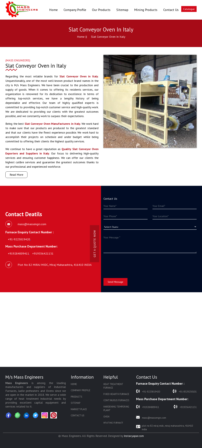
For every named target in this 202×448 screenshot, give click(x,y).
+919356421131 (185, 406)
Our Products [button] (101, 10)
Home (53, 10)
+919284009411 (147, 406)
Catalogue (189, 9)
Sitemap (122, 10)
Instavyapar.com (134, 436)
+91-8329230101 (185, 391)
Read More (16, 174)
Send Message (115, 281)
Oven (106, 416)
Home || (82, 37)
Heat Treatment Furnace (113, 386)
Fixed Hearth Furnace (116, 394)
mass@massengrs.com (151, 417)
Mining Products (145, 10)
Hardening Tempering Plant (116, 408)
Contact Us (171, 10)
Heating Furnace (113, 422)
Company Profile (75, 10)
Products (76, 396)
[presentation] (128, 263)
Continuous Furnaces (116, 400)
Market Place (79, 409)
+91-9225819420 (148, 391)
